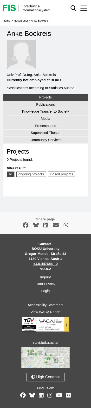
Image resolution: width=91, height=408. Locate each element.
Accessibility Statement (45, 305)
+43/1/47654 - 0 (45, 264)
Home (6, 20)
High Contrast (45, 377)
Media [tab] (45, 119)
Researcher (21, 20)
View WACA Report (45, 312)
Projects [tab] (45, 97)
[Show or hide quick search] (73, 8)
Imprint (45, 277)
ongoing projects (31, 174)
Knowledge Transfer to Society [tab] (45, 111)
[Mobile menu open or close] (83, 8)
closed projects (61, 174)
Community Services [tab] (45, 140)
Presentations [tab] (45, 126)
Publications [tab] (45, 104)
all (10, 174)
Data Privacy (45, 284)
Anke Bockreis (40, 20)
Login (45, 291)
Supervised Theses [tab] (45, 133)
